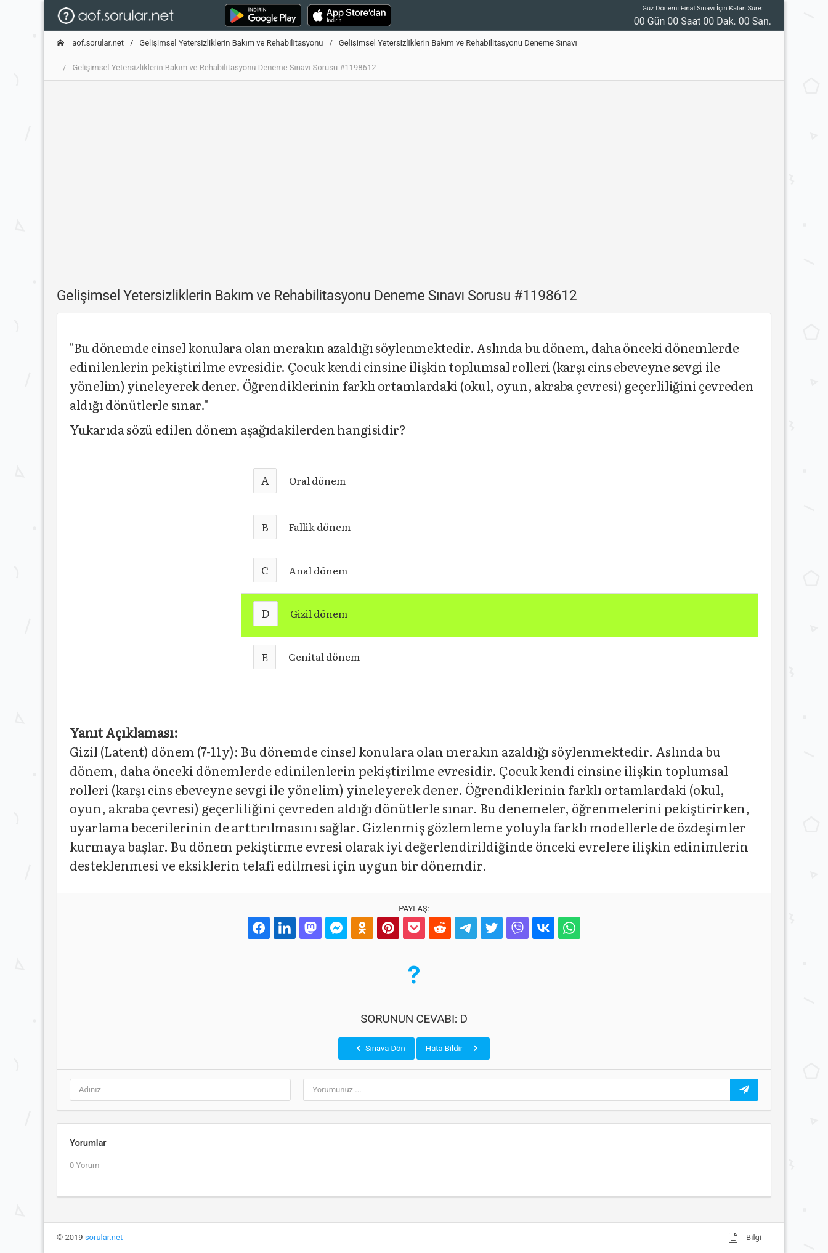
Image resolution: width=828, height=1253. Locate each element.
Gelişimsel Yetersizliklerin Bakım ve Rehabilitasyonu (231, 42)
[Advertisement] (414, 177)
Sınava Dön (379, 1048)
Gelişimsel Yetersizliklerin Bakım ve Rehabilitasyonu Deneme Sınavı (458, 42)
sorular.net (104, 1237)
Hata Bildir (453, 1048)
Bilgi (744, 1238)
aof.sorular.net (90, 42)
